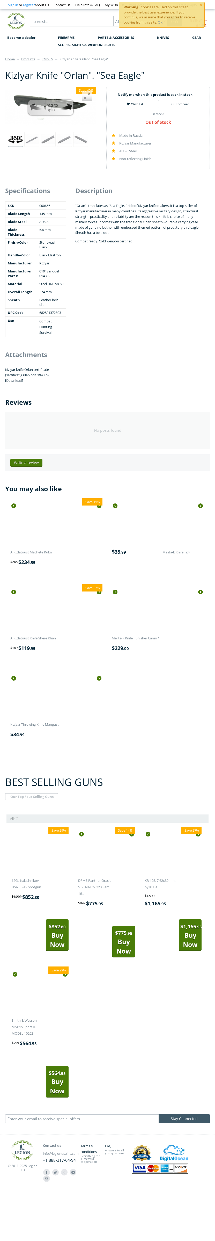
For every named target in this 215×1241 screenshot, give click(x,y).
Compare (180, 104)
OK (160, 22)
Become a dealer (21, 37)
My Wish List (114, 5)
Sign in (13, 5)
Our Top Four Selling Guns (32, 796)
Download (14, 380)
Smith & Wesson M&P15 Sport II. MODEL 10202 (24, 1027)
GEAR (196, 37)
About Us (42, 5)
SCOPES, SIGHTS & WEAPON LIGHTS (86, 44)
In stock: (158, 114)
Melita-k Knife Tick (176, 552)
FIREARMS (66, 37)
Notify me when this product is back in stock (152, 94)
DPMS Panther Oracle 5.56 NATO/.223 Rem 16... (94, 887)
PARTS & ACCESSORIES (116, 37)
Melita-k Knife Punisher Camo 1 (136, 638)
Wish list (135, 104)
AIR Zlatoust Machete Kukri (31, 552)
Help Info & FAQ (87, 5)
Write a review (26, 462)
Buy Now (57, 936)
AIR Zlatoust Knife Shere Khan (33, 638)
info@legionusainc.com (61, 1153)
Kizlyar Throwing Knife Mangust (34, 724)
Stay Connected (184, 1118)
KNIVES (163, 37)
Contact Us (62, 5)
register (29, 5)
